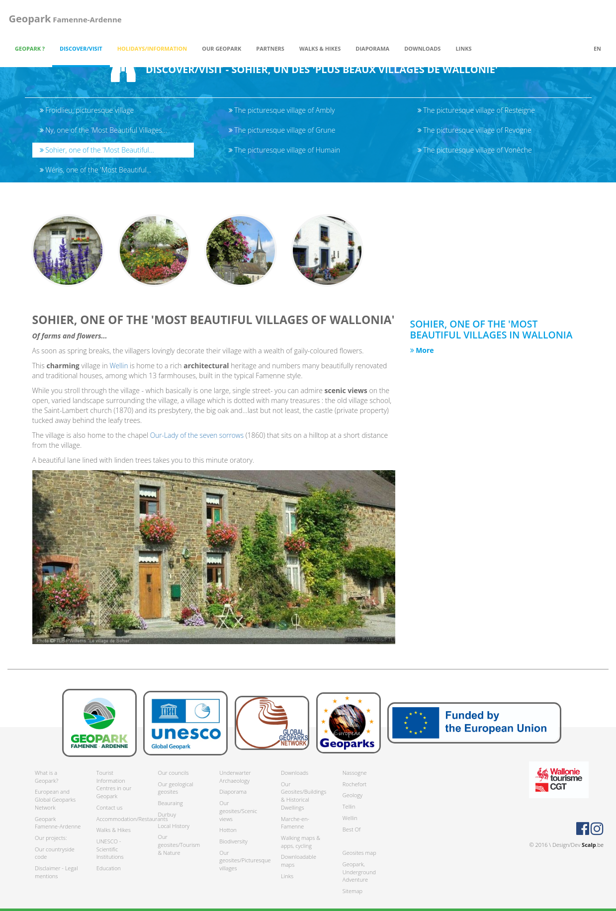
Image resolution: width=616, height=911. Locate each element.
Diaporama (372, 48)
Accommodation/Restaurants (119, 819)
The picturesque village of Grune (282, 130)
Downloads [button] (422, 48)
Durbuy (167, 814)
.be (593, 844)
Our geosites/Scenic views (238, 810)
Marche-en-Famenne (295, 822)
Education (108, 868)
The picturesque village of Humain (285, 150)
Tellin (349, 806)
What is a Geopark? (46, 776)
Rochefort (354, 784)
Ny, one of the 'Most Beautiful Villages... (104, 130)
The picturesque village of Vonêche (475, 150)
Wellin (119, 368)
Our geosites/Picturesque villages (242, 860)
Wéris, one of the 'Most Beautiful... (96, 169)
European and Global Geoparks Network (55, 799)
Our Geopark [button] (221, 48)
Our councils (173, 772)
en (597, 48)
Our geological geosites (175, 788)
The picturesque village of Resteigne (476, 110)
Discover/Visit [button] (81, 48)
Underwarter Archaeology (235, 776)
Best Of (351, 829)
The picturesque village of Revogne (474, 130)
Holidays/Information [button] (152, 48)
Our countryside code (55, 853)
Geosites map (359, 852)
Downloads (294, 772)
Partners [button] (270, 48)
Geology (352, 795)
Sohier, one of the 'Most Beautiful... (97, 150)
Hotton (228, 829)
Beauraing (170, 803)
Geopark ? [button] (30, 48)
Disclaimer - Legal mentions (56, 872)
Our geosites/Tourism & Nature (179, 844)
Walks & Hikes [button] (320, 48)
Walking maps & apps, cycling (300, 841)
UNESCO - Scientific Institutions (110, 848)
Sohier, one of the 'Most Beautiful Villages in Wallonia (497, 332)
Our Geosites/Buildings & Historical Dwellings (303, 795)
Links (463, 48)
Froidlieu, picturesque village (87, 110)
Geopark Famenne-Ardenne (58, 822)
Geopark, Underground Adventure (359, 871)
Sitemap (352, 891)
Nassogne (355, 772)
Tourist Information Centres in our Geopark (113, 784)
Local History (173, 825)
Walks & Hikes (113, 829)
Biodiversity (233, 841)
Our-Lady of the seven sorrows (198, 438)
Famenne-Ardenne (63, 18)
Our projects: (51, 837)
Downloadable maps (298, 860)
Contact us (109, 807)
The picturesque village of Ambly (282, 110)
